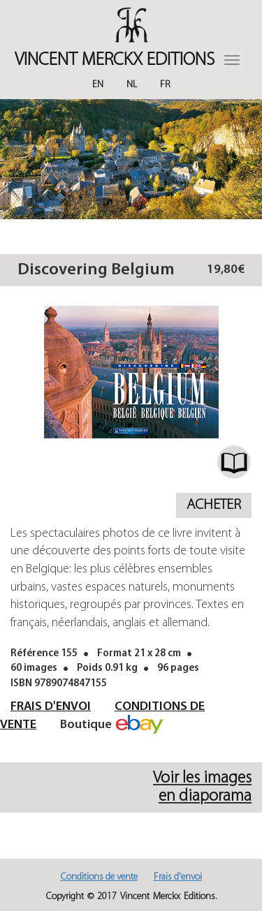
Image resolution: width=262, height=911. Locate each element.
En (97, 85)
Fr (165, 85)
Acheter (214, 505)
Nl (131, 85)
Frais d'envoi (50, 706)
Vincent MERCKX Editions (114, 60)
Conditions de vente (99, 877)
